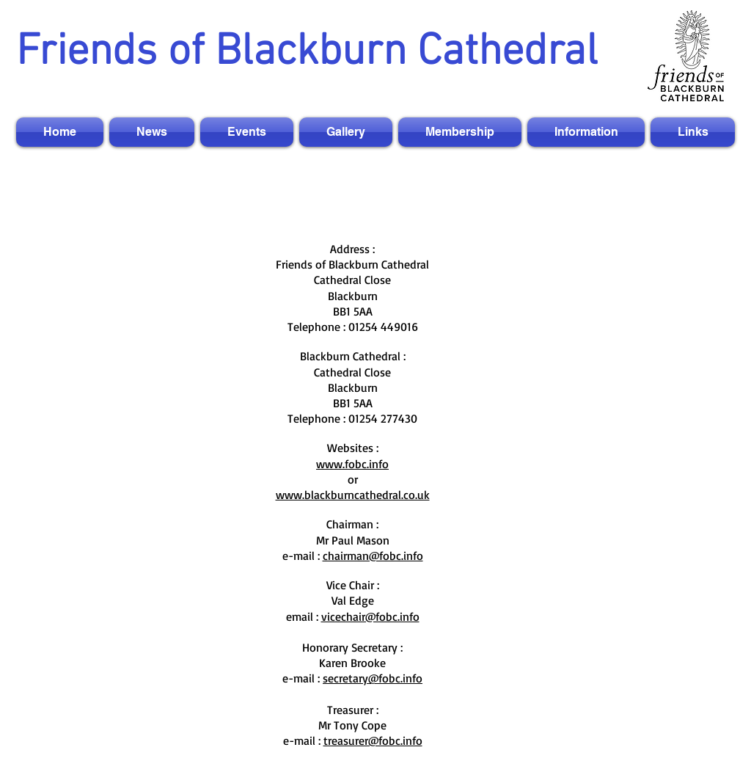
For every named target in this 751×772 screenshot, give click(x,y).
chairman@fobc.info (373, 555)
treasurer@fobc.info (372, 740)
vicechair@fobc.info (370, 616)
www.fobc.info (352, 463)
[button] (151, 132)
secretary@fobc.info (372, 678)
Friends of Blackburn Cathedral (307, 52)
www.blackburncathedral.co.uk (353, 494)
